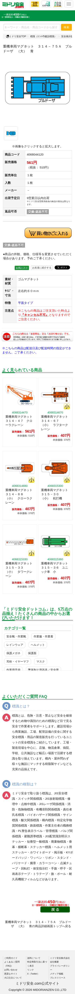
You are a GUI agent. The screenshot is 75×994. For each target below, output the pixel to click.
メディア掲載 (56, 974)
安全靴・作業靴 (16, 636)
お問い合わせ (10, 970)
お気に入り (22, 267)
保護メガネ (13, 653)
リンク (30, 970)
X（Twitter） (33, 974)
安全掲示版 (67, 36)
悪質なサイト (10, 974)
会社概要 (54, 962)
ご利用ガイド (10, 958)
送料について (33, 958)
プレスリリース (57, 977)
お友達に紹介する (41, 267)
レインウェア (14, 644)
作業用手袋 (13, 669)
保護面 (32, 653)
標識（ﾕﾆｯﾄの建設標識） (43, 36)
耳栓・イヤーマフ (17, 661)
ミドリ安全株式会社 (60, 958)
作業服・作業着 (43, 636)
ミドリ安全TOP (16, 36)
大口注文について (13, 977)
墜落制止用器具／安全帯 (43, 669)
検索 (66, 27)
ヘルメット (38, 644)
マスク (40, 661)
